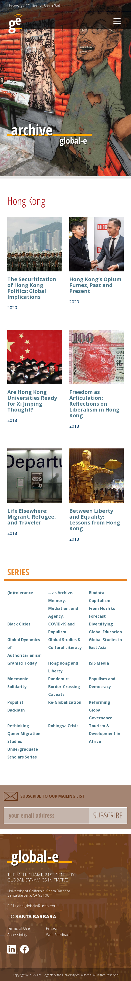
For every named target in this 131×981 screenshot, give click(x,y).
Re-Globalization (64, 702)
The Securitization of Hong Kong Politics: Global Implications (31, 288)
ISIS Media (99, 663)
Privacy (52, 928)
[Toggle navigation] (117, 20)
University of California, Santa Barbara (37, 5)
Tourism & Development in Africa (104, 733)
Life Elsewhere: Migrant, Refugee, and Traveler (31, 516)
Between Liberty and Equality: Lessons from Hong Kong (94, 519)
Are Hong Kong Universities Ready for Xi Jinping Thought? (32, 401)
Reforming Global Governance (100, 710)
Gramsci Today (22, 663)
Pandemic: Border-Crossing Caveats (64, 686)
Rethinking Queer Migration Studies (23, 733)
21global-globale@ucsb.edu (33, 905)
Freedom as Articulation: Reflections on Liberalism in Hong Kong (94, 404)
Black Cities (18, 624)
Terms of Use (18, 928)
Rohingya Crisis (63, 725)
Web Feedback (58, 934)
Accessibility (17, 934)
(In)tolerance (20, 592)
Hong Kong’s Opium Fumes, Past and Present (95, 285)
